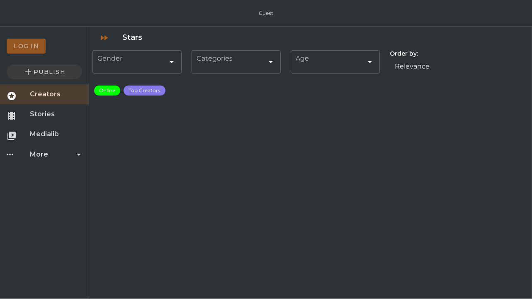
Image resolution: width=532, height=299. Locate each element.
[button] (459, 66)
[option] (44, 46)
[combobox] (137, 62)
